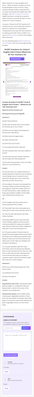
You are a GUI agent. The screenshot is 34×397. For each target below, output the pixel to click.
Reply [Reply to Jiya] (6, 388)
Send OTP (26, 328)
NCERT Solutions (12, 35)
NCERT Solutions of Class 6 (20, 14)
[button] (4, 81)
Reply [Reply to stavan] (6, 371)
